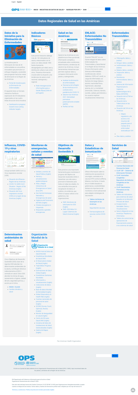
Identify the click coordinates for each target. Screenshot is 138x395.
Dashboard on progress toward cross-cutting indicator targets (17, 106)
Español (19, 2)
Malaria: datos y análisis (124, 70)
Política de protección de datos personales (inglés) (40, 389)
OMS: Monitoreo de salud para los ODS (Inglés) (69, 204)
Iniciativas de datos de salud (52, 10)
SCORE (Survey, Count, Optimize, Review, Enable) (44, 308)
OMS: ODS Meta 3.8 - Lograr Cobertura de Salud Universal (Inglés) (71, 211)
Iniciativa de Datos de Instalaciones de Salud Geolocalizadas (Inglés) (44, 325)
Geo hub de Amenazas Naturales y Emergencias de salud (44, 195)
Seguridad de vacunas (97, 208)
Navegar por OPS (73, 10)
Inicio (36, 10)
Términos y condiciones (18, 389)
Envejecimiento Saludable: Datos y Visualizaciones (122, 206)
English (14, 2)
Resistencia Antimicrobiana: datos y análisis (124, 79)
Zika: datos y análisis (123, 136)
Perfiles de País (68, 106)
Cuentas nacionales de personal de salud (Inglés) (44, 301)
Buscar (108, 9)
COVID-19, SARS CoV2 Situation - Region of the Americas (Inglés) (17, 186)
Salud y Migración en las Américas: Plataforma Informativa (124, 213)
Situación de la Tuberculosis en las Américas (123, 103)
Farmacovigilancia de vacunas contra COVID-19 (98, 214)
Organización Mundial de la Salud (39, 237)
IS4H (85, 10)
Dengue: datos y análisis (124, 63)
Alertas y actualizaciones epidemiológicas (41, 179)
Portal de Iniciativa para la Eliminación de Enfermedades (17, 85)
